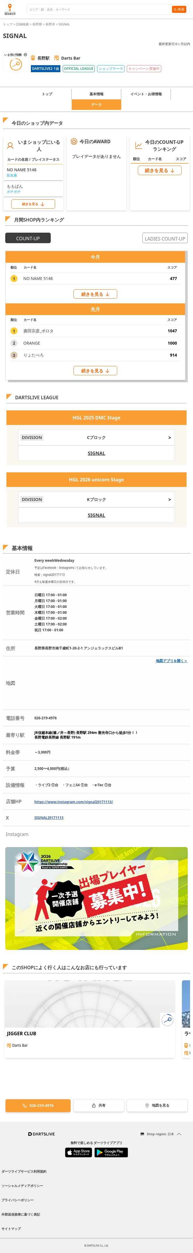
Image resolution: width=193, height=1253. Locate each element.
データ (96, 104)
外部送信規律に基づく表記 (20, 1214)
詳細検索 (23, 24)
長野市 (50, 24)
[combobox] (100, 9)
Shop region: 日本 (160, 1134)
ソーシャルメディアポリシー (22, 1185)
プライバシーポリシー (17, 1200)
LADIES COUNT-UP (165, 239)
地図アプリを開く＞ (171, 660)
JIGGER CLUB (21, 1033)
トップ (8, 24)
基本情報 (96, 93)
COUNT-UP (28, 238)
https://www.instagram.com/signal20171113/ (73, 801)
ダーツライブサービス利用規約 (23, 1171)
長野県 (37, 24)
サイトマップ (11, 1228)
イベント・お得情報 (146, 93)
